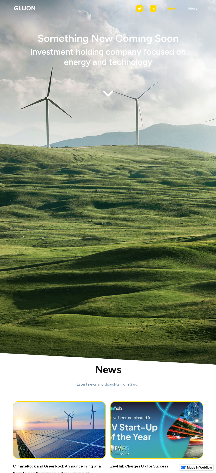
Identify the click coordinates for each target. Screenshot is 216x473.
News (192, 8)
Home (171, 8)
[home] (24, 8)
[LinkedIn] (153, 8)
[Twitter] (139, 8)
